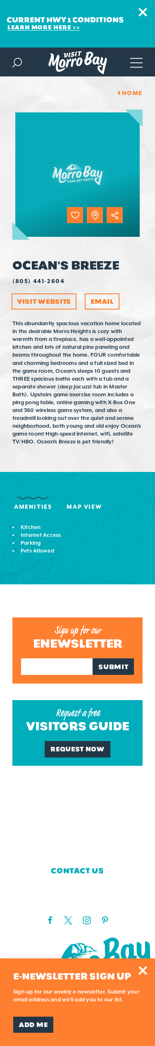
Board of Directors (77, 825)
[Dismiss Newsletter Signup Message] (143, 970)
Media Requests (77, 813)
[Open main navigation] (136, 62)
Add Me (33, 1025)
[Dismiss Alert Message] (143, 12)
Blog (77, 838)
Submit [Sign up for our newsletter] (113, 667)
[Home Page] (77, 62)
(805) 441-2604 (38, 281)
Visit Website (44, 301)
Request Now (77, 749)
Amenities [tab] (33, 506)
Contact (78, 801)
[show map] (95, 215)
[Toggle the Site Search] (17, 62)
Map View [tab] (84, 506)
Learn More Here (39, 27)
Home (132, 93)
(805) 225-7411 (77, 901)
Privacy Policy (77, 850)
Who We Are (77, 788)
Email (102, 301)
